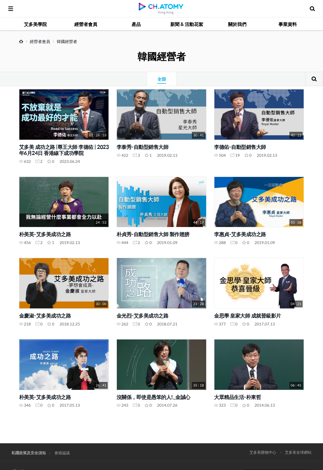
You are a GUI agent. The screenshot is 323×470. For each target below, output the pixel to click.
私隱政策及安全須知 (28, 452)
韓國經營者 (67, 41)
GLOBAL (312, 421)
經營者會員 (40, 41)
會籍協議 (62, 452)
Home (21, 41)
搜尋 (314, 79)
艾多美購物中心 (262, 452)
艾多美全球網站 (298, 452)
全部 (161, 79)
